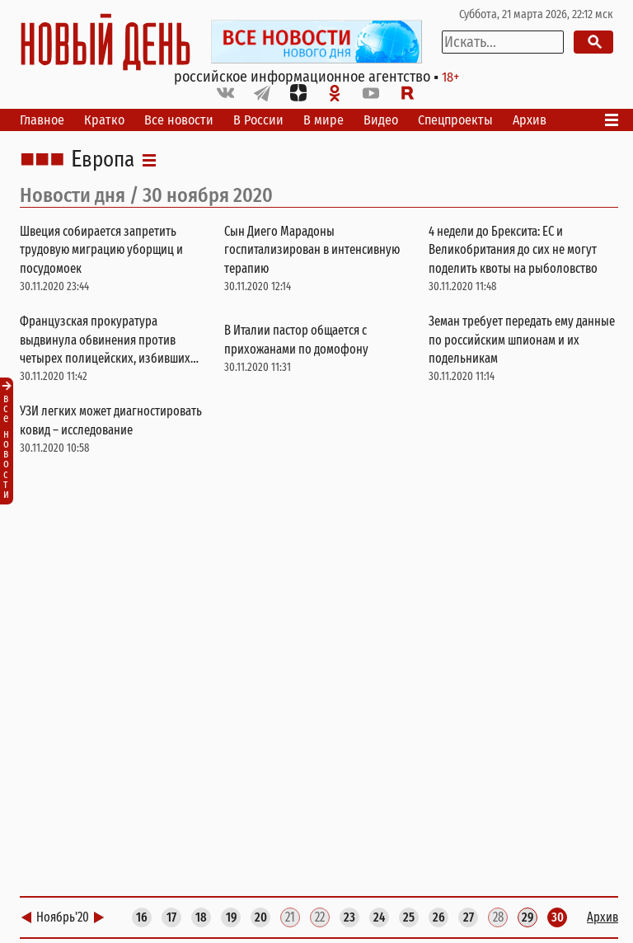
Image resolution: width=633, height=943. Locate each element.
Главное (42, 120)
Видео (380, 120)
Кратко (104, 120)
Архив (529, 120)
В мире (323, 120)
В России (258, 120)
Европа (102, 160)
